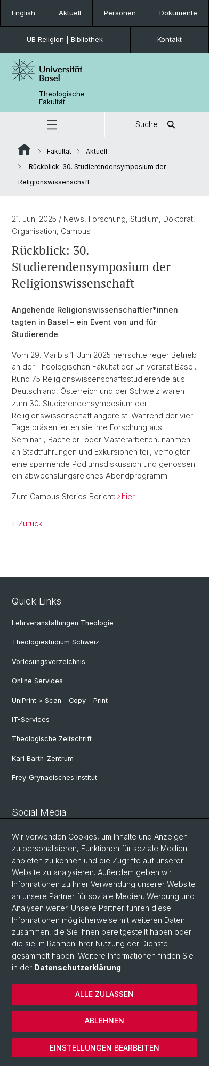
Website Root (24, 149)
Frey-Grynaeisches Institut (54, 778)
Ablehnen (104, 1020)
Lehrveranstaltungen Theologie (63, 623)
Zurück (29, 523)
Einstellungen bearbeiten (104, 1047)
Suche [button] (157, 125)
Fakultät (59, 151)
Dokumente (178, 13)
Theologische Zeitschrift (52, 739)
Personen (120, 13)
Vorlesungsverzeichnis (48, 662)
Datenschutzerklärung (77, 967)
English (23, 13)
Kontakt (169, 39)
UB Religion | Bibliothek (65, 39)
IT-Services (31, 720)
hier (128, 496)
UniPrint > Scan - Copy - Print (60, 700)
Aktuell (70, 13)
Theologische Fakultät (62, 98)
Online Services (37, 681)
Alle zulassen (104, 993)
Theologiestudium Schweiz (55, 642)
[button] (52, 124)
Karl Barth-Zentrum (43, 758)
